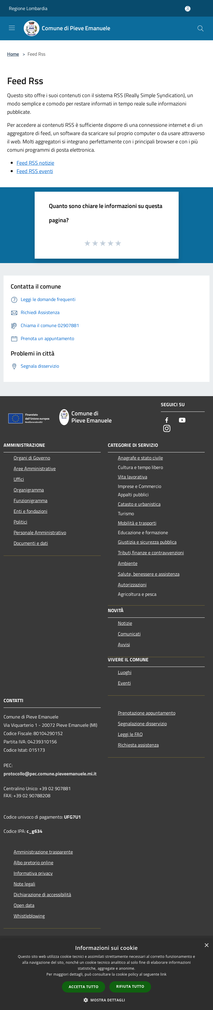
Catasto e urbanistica (139, 504)
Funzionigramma (30, 500)
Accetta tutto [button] (83, 986)
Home (13, 53)
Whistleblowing (29, 915)
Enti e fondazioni (30, 511)
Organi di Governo (32, 457)
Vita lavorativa (132, 476)
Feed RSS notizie (35, 163)
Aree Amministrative (35, 468)
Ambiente (127, 563)
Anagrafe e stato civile (140, 457)
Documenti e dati (31, 543)
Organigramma (29, 489)
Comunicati (129, 633)
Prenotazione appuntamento (146, 712)
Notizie (125, 623)
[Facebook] (167, 420)
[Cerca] (200, 28)
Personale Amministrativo (40, 532)
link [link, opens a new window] (163, 974)
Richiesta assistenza (138, 744)
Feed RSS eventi (35, 171)
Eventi (124, 682)
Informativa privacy (33, 873)
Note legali (24, 883)
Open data (24, 905)
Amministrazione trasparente (43, 851)
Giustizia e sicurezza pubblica (147, 541)
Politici (20, 521)
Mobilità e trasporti (137, 522)
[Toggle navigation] (11, 27)
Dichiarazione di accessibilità (42, 894)
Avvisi (124, 644)
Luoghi (125, 672)
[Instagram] (167, 428)
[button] (106, 1000)
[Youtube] (182, 420)
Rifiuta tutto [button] (130, 986)
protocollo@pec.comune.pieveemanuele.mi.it (50, 773)
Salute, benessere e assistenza (149, 573)
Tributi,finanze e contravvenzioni (151, 552)
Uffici (19, 479)
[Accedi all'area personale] (188, 9)
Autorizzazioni (132, 584)
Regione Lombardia (28, 8)
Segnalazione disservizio (142, 723)
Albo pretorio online (33, 862)
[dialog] (106, 974)
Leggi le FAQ (130, 734)
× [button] (206, 945)
